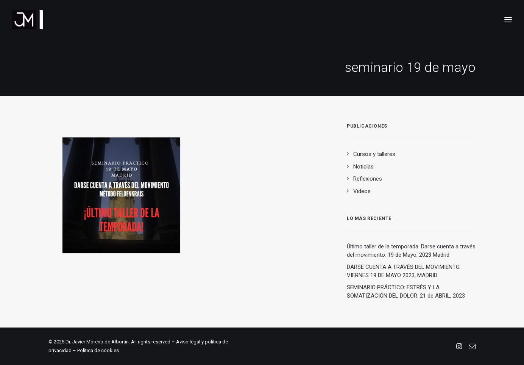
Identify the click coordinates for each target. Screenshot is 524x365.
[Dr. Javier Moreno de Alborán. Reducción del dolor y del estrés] (27, 19)
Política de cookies (98, 350)
